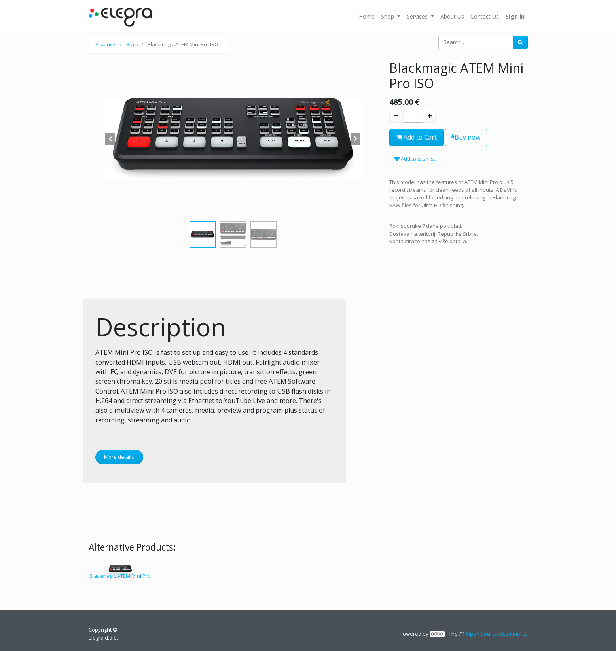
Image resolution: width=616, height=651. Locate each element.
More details (119, 456)
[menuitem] (367, 16)
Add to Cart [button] (416, 137)
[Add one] (430, 116)
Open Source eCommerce (497, 633)
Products (106, 44)
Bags (132, 44)
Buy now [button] (466, 137)
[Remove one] (396, 116)
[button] (110, 139)
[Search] (520, 42)
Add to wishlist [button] (414, 158)
